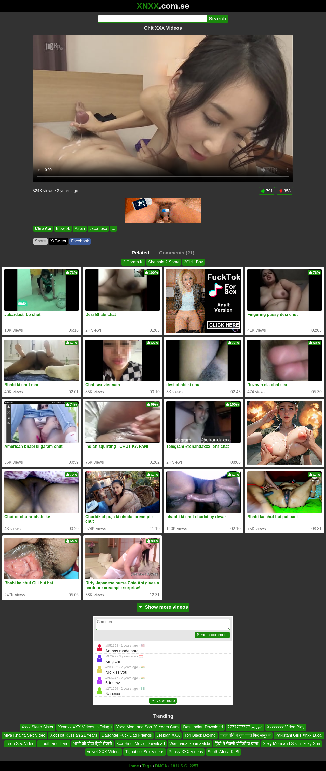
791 (267, 191)
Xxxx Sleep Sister (37, 727)
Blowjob (63, 228)
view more (163, 700)
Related (140, 252)
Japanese (98, 228)
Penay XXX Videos (186, 752)
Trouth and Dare (54, 743)
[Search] (152, 19)
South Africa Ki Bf (223, 752)
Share (40, 241)
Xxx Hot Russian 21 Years (73, 735)
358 (284, 191)
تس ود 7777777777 (244, 727)
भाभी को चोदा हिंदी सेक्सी (92, 743)
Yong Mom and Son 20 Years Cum (147, 727)
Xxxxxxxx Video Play (285, 727)
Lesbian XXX (168, 735)
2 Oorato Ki (133, 262)
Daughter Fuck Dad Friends (127, 735)
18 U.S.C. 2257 (184, 766)
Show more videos (163, 607)
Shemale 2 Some (164, 262)
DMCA (161, 766)
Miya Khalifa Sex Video (24, 735)
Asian (80, 228)
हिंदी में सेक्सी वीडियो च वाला (236, 743)
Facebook (80, 241)
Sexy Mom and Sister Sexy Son (291, 743)
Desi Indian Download (203, 727)
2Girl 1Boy (193, 262)
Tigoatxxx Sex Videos (144, 752)
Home (133, 766)
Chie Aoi (43, 228)
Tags (147, 766)
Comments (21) (177, 252)
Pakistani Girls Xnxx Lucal (298, 735)
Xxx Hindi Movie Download (140, 743)
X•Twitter (58, 241)
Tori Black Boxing (200, 735)
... (113, 228)
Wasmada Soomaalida (189, 743)
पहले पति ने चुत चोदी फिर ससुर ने (245, 735)
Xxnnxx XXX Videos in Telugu (85, 727)
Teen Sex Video (20, 743)
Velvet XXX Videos (103, 752)
